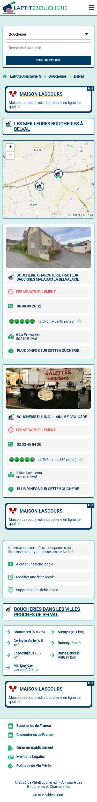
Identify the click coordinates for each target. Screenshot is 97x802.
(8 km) (69, 643)
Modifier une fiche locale (35, 577)
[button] (39, 185)
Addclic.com (54, 795)
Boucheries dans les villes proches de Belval (47, 611)
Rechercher (48, 60)
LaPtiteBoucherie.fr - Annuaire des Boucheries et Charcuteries (55, 784)
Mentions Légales (30, 757)
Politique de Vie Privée (33, 766)
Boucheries (57, 76)
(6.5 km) (28, 643)
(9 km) (69, 655)
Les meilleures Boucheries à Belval (48, 126)
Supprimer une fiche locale (37, 590)
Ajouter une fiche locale (34, 564)
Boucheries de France (33, 726)
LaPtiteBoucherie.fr (25, 76)
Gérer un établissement (34, 748)
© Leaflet (74, 215)
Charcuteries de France (34, 735)
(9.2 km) (25, 667)
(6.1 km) (71, 632)
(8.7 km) (27, 655)
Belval (79, 76)
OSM (89, 215)
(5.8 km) (29, 632)
